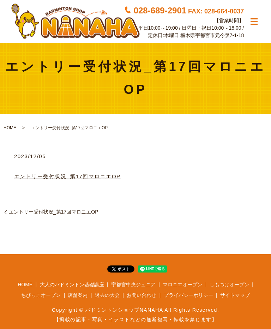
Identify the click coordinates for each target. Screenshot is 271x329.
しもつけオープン (229, 284)
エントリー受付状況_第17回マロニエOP (67, 176)
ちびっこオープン (41, 295)
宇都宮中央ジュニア (133, 284)
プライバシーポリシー (188, 295)
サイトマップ (235, 295)
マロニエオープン (182, 284)
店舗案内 (78, 295)
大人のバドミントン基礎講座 (72, 284)
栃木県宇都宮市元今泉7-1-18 (212, 35)
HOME (10, 127)
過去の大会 (107, 295)
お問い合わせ (141, 295)
